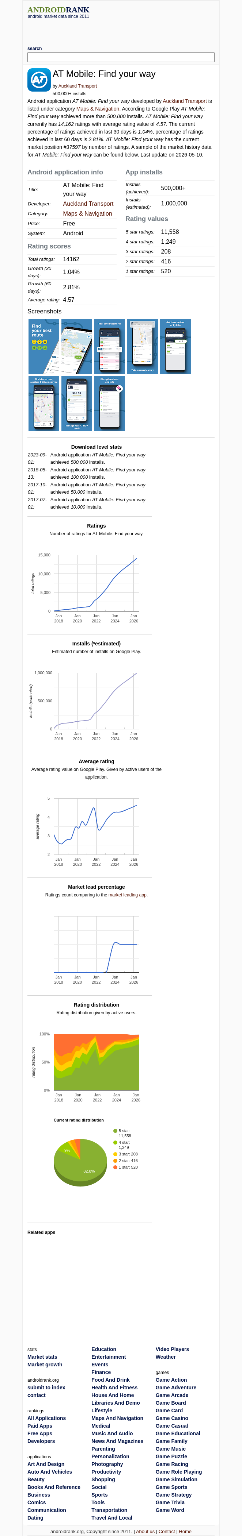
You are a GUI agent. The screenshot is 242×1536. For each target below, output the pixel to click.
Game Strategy (174, 1495)
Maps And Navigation (117, 1418)
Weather (166, 1357)
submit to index (46, 1387)
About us (145, 1531)
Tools (98, 1502)
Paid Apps (39, 1426)
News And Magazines (117, 1441)
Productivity (106, 1472)
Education (103, 1349)
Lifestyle (101, 1410)
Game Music (171, 1449)
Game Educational (178, 1433)
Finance (101, 1372)
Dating (35, 1518)
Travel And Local (111, 1518)
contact (36, 1395)
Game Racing (172, 1464)
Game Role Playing (179, 1472)
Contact (167, 1531)
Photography (107, 1464)
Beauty (36, 1479)
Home (185, 1531)
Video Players (172, 1349)
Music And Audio (112, 1433)
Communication (46, 1510)
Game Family (172, 1441)
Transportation (109, 1510)
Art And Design (45, 1464)
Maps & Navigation (98, 109)
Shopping (103, 1479)
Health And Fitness (114, 1387)
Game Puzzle (171, 1456)
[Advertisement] (121, 29)
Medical (100, 1426)
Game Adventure (176, 1387)
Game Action (171, 1380)
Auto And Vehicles (49, 1472)
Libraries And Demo (115, 1403)
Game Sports (172, 1487)
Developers (41, 1441)
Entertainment (108, 1357)
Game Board (171, 1403)
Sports (99, 1495)
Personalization (110, 1456)
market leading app (128, 895)
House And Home (112, 1395)
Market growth (45, 1364)
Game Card (169, 1410)
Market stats (42, 1357)
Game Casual (172, 1426)
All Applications (46, 1418)
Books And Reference (53, 1487)
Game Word (170, 1510)
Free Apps (39, 1433)
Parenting (103, 1449)
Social (98, 1487)
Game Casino (172, 1418)
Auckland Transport (77, 86)
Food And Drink (110, 1380)
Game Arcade (172, 1395)
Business (38, 1495)
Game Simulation (176, 1479)
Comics (36, 1502)
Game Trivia (170, 1502)
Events (99, 1364)
